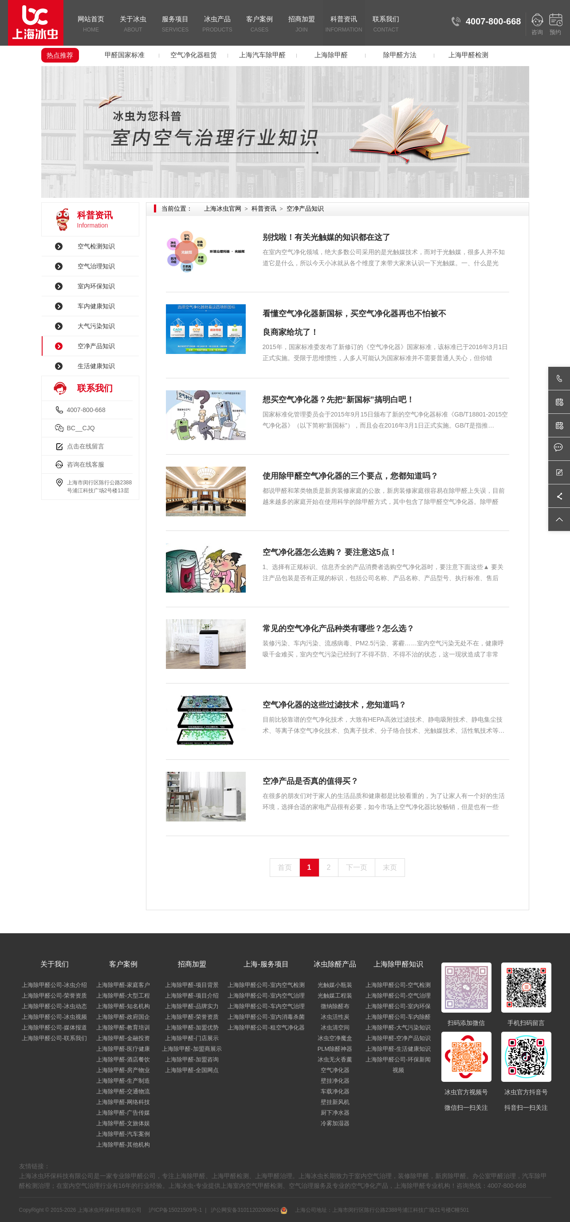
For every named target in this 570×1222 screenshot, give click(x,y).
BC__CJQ (81, 428)
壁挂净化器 (335, 1080)
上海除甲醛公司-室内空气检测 (266, 985)
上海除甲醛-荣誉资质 (192, 1017)
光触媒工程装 (335, 995)
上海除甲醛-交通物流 (123, 1091)
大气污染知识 (96, 326)
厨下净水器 (335, 1112)
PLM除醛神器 (335, 1048)
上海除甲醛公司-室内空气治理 (266, 995)
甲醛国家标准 (125, 55)
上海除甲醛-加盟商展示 (191, 1048)
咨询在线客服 (85, 464)
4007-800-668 (86, 409)
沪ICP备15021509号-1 (174, 1210)
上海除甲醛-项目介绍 (192, 995)
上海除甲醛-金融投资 (123, 1038)
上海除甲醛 (331, 55)
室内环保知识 (96, 286)
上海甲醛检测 (468, 55)
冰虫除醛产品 (335, 964)
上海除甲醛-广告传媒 (123, 1112)
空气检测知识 (96, 246)
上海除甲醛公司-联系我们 (54, 1038)
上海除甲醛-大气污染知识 (398, 1027)
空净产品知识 (96, 346)
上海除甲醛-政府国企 (123, 1017)
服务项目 (175, 25)
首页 (285, 867)
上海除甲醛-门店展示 (192, 1038)
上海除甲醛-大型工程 (123, 995)
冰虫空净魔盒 (335, 1038)
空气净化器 (335, 1070)
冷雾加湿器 (335, 1123)
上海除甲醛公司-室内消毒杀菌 (266, 1017)
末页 (390, 867)
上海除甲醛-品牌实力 (192, 1006)
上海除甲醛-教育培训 (123, 1027)
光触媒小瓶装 (335, 985)
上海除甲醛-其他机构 (123, 1144)
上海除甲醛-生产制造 (123, 1080)
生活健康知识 (96, 365)
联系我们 (386, 25)
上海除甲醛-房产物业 (123, 1070)
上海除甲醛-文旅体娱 (123, 1123)
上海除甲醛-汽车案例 (123, 1134)
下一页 (356, 867)
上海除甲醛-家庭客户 (123, 985)
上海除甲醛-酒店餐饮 (123, 1059)
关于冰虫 (133, 25)
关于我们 (54, 964)
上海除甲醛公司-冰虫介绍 (54, 985)
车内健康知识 (96, 306)
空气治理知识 (96, 266)
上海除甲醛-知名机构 (123, 1006)
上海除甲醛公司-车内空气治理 (266, 1006)
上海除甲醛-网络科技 (123, 1102)
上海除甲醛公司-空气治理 (398, 995)
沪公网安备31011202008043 (248, 1210)
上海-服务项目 (266, 964)
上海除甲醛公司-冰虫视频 (54, 1017)
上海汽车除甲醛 (262, 55)
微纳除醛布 (335, 1006)
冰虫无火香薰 (335, 1059)
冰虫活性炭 (335, 1017)
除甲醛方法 (400, 55)
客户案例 (260, 25)
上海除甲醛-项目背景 (192, 985)
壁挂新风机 (335, 1102)
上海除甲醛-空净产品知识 (398, 1038)
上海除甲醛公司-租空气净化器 (266, 1027)
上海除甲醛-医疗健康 (123, 1048)
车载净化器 (335, 1091)
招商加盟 (302, 25)
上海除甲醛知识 (398, 964)
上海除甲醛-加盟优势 (192, 1027)
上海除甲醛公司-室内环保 (398, 1006)
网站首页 (91, 25)
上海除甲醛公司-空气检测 (398, 985)
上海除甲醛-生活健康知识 (398, 1048)
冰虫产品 (218, 25)
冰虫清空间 (335, 1027)
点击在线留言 (85, 446)
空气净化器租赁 (193, 55)
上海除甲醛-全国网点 (192, 1070)
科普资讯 (344, 25)
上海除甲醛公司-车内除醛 (398, 1017)
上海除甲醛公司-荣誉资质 (54, 995)
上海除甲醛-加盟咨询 (192, 1059)
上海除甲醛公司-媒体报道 (54, 1027)
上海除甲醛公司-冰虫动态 (54, 1006)
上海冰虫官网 (222, 208)
